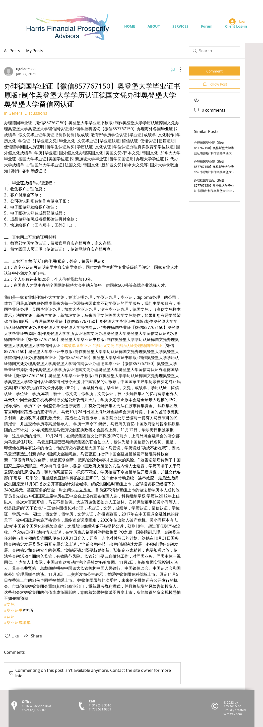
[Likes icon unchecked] (7, 636)
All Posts (12, 50)
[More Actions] (178, 69)
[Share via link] (32, 636)
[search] (214, 50)
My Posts (34, 50)
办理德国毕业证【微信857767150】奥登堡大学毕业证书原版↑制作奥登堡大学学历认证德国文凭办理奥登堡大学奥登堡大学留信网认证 (214, 190)
